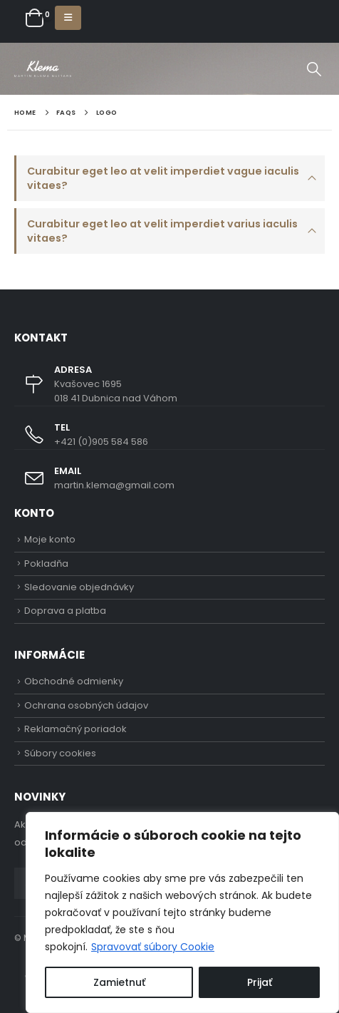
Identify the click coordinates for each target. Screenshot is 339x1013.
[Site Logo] (42, 69)
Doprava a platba (65, 610)
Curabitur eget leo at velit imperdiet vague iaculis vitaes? (163, 178)
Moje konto (49, 539)
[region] (182, 912)
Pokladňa (46, 563)
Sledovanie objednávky (79, 587)
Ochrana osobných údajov (86, 705)
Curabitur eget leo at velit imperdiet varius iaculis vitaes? (162, 231)
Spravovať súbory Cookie (152, 947)
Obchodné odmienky (73, 681)
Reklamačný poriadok (75, 729)
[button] (68, 18)
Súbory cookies (60, 753)
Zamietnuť (119, 982)
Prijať (259, 982)
